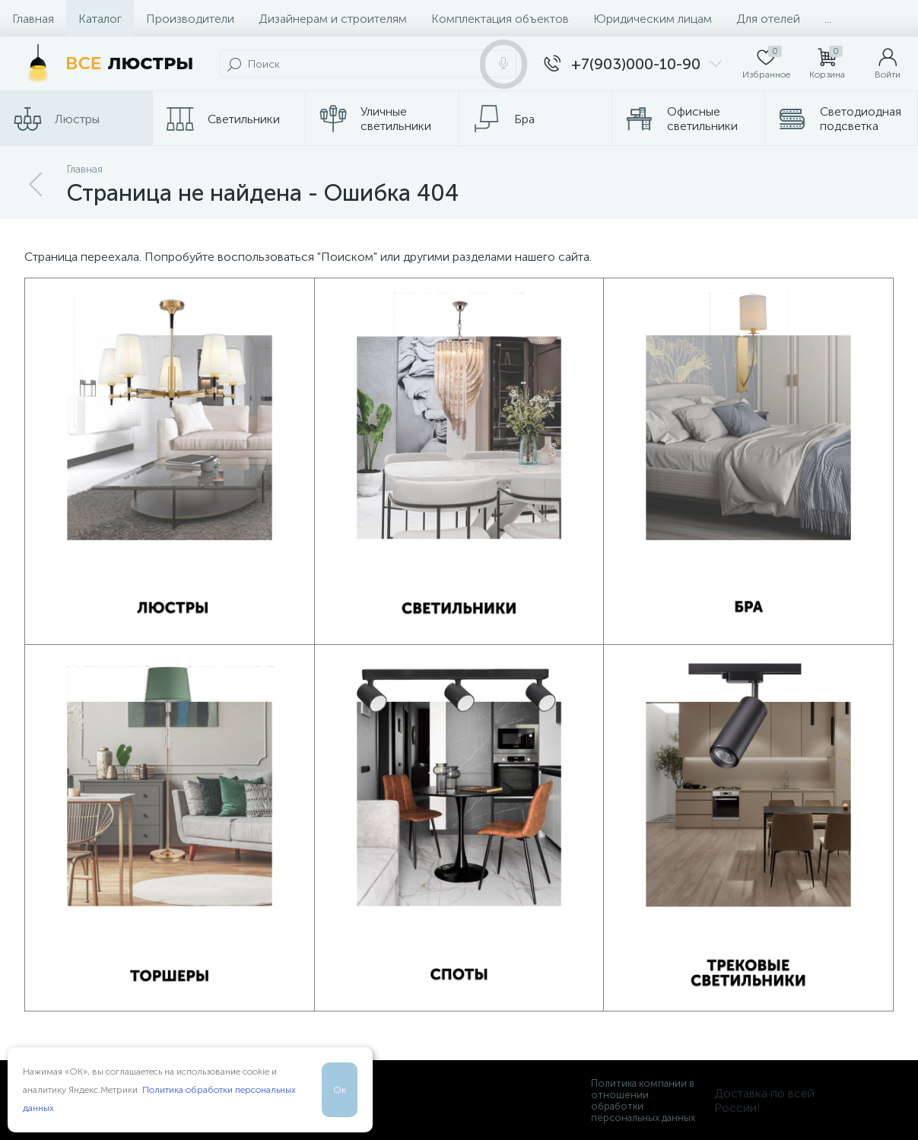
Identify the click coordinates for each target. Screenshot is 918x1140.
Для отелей (768, 18)
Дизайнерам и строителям (333, 18)
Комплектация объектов (500, 18)
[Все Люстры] (106, 64)
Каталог (100, 18)
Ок (339, 1089)
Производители (190, 18)
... (827, 18)
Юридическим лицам (652, 18)
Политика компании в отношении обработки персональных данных (643, 1100)
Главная (33, 18)
